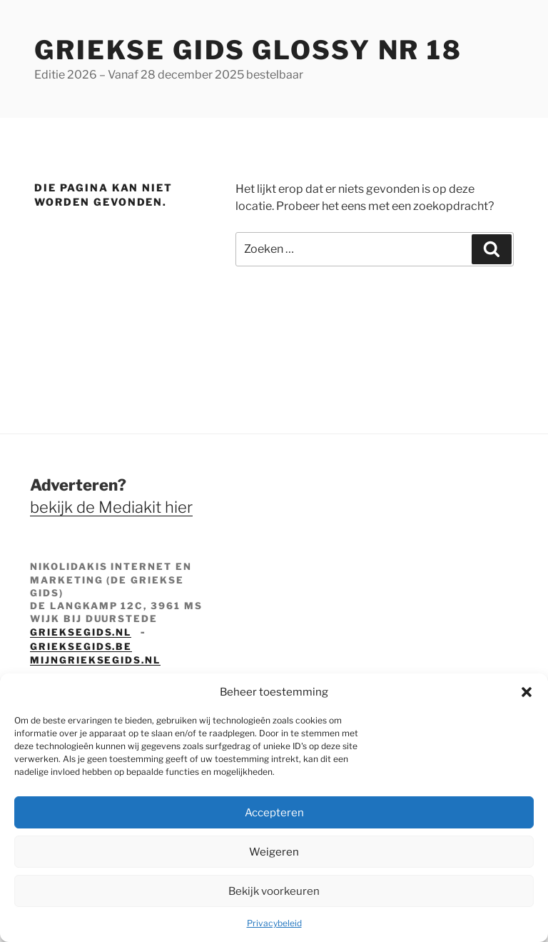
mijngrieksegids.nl (95, 660)
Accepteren (274, 812)
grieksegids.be (81, 646)
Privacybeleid (274, 923)
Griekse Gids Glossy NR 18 (248, 50)
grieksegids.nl (80, 632)
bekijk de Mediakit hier (111, 507)
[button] (526, 692)
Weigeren (274, 852)
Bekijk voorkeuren (274, 891)
